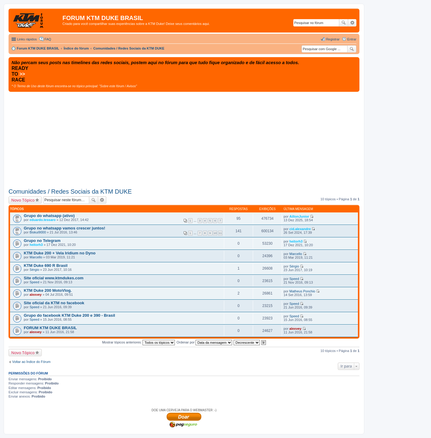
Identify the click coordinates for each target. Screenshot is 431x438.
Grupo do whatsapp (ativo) (49, 215)
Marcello (36, 257)
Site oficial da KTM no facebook (54, 303)
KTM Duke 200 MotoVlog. (48, 290)
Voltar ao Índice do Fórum (31, 362)
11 (220, 233)
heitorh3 (36, 245)
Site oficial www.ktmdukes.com (53, 278)
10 (215, 233)
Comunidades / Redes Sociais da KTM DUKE (70, 191)
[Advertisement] (184, 137)
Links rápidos (27, 39)
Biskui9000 (38, 232)
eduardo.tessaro (43, 220)
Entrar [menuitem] (351, 39)
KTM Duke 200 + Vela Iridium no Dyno (60, 253)
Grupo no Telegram (42, 240)
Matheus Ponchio (302, 291)
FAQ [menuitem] (47, 39)
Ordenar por (204, 342)
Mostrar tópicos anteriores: (138, 342)
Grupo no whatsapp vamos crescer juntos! (64, 228)
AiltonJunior (299, 216)
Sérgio (34, 269)
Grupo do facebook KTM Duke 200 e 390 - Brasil (69, 315)
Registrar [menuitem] (333, 39)
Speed (34, 282)
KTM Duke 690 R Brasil (46, 265)
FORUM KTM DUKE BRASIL (50, 328)
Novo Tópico (23, 200)
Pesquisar (343, 22)
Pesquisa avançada (352, 22)
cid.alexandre (300, 229)
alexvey (36, 294)
